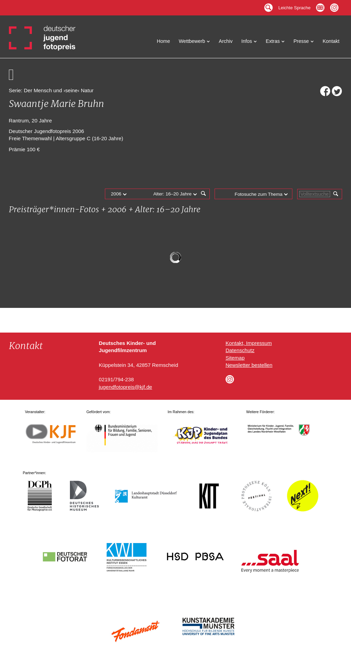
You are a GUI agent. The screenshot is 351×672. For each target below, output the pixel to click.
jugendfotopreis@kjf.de (125, 387)
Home (163, 41)
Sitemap (235, 358)
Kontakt (331, 41)
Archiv (225, 41)
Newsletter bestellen (249, 365)
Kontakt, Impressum (249, 343)
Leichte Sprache (294, 6)
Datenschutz (240, 350)
